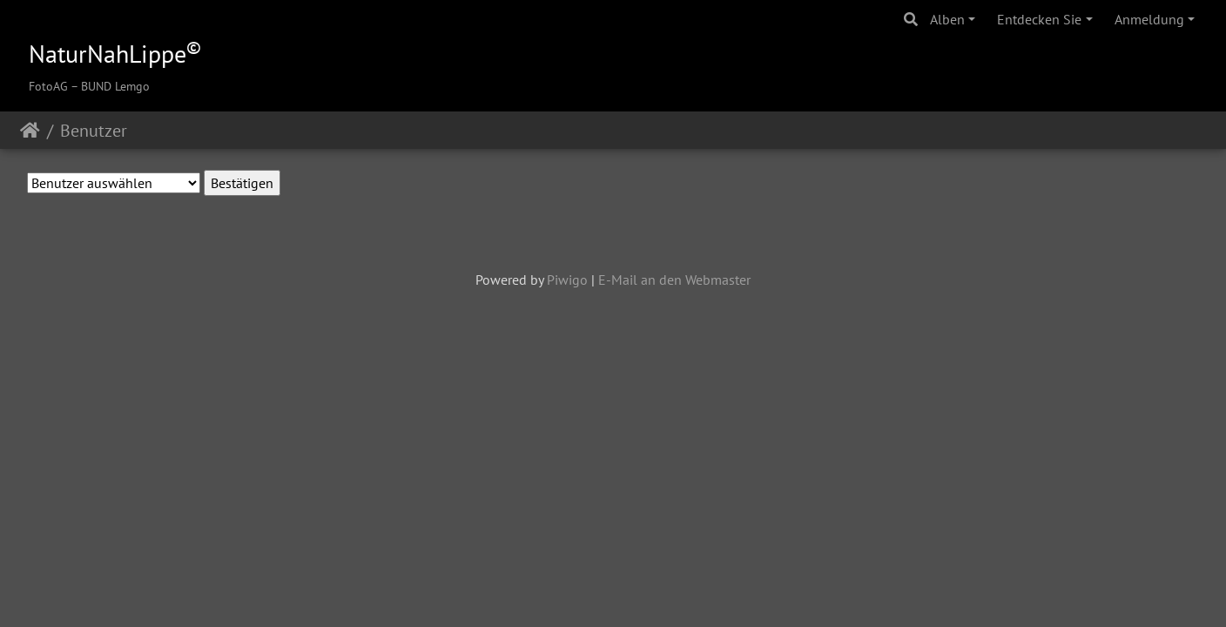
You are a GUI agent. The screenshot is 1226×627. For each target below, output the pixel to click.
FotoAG (48, 86)
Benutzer (93, 130)
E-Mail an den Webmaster (674, 279)
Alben (947, 19)
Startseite (30, 131)
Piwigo (567, 279)
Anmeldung (1149, 19)
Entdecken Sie (1039, 19)
